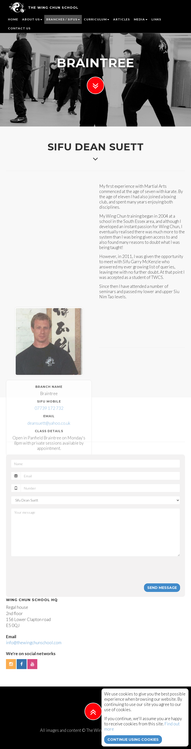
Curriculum (96, 19)
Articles (121, 19)
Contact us (19, 28)
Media (140, 19)
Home (13, 19)
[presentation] (49, 570)
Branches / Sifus (63, 19)
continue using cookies (133, 739)
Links (156, 19)
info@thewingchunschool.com (33, 642)
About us (32, 19)
